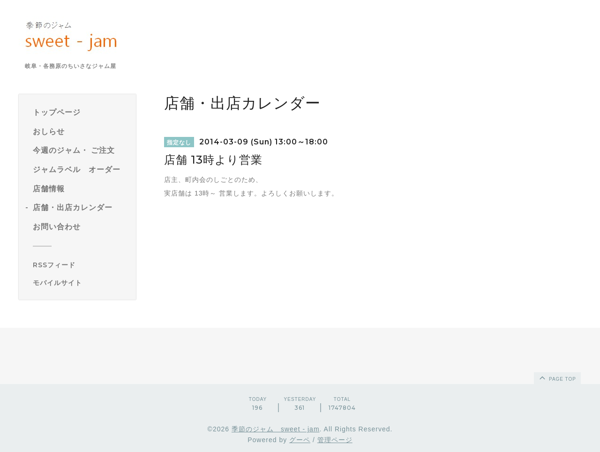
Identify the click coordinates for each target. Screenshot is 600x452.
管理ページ (334, 440)
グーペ (299, 440)
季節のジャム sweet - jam (276, 429)
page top (557, 377)
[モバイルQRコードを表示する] (81, 283)
